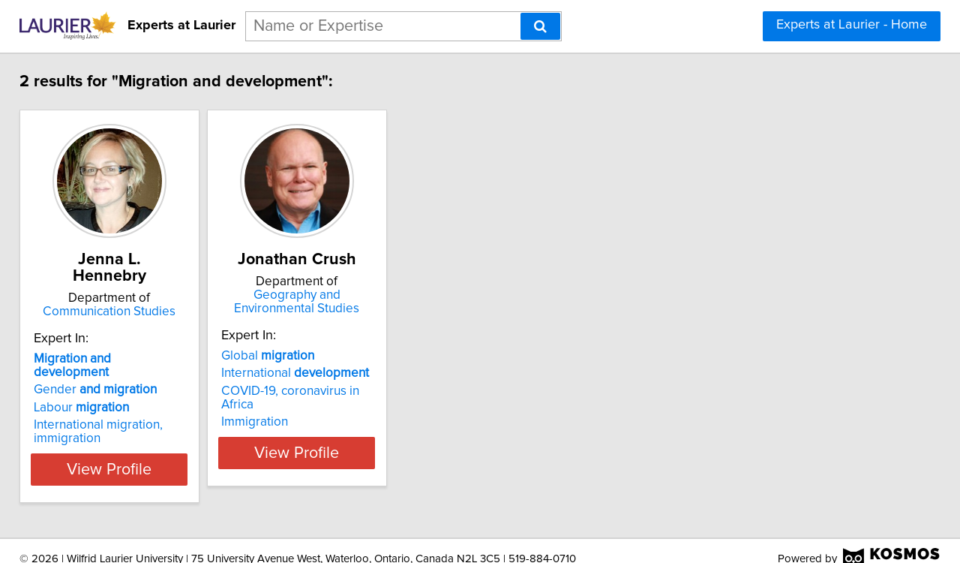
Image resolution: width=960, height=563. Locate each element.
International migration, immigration (108, 415)
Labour (92, 391)
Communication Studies (139, 295)
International (343, 373)
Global (315, 356)
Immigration (302, 408)
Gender (105, 373)
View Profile (139, 452)
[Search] (540, 26)
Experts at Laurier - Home (851, 25)
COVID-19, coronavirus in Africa (355, 391)
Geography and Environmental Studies (364, 301)
